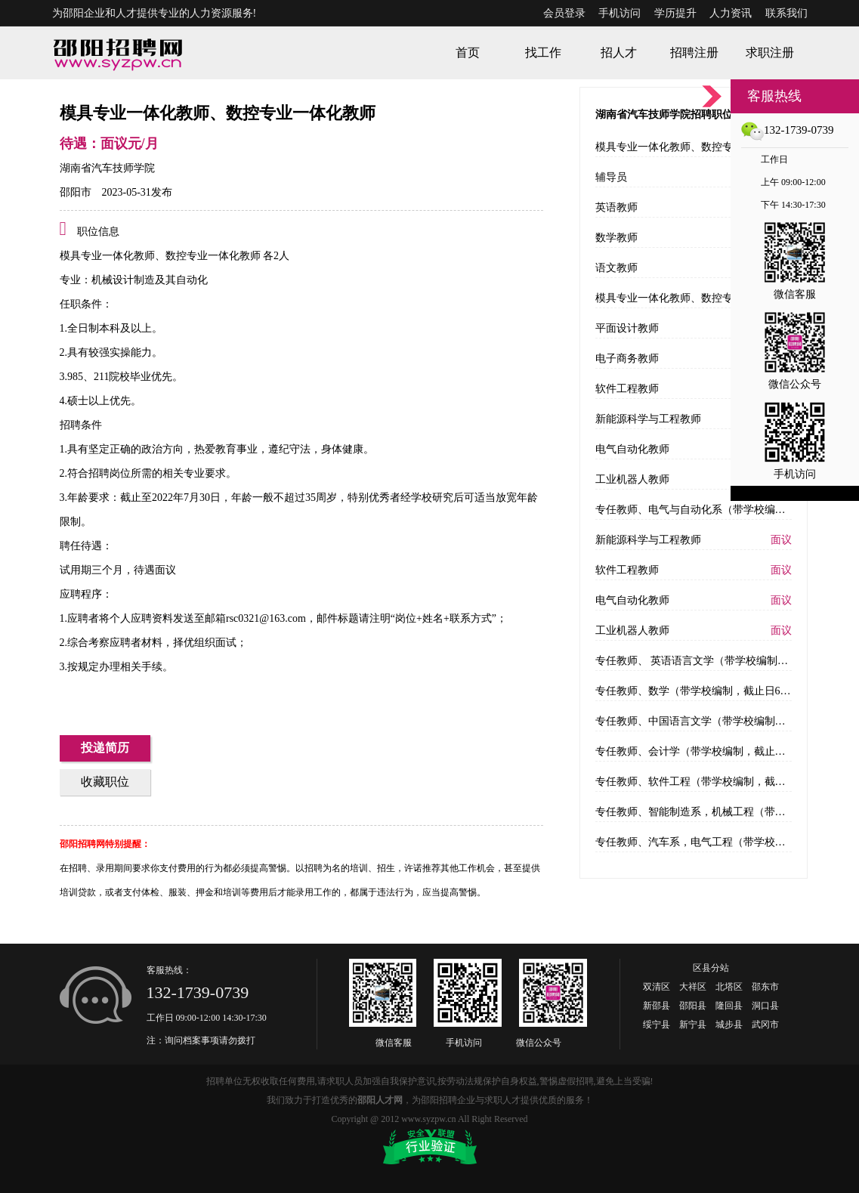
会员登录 (564, 13)
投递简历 (105, 747)
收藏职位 (105, 781)
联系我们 (786, 13)
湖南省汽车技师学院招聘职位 (664, 114)
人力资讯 (730, 13)
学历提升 (675, 13)
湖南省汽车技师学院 (107, 168)
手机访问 (619, 13)
